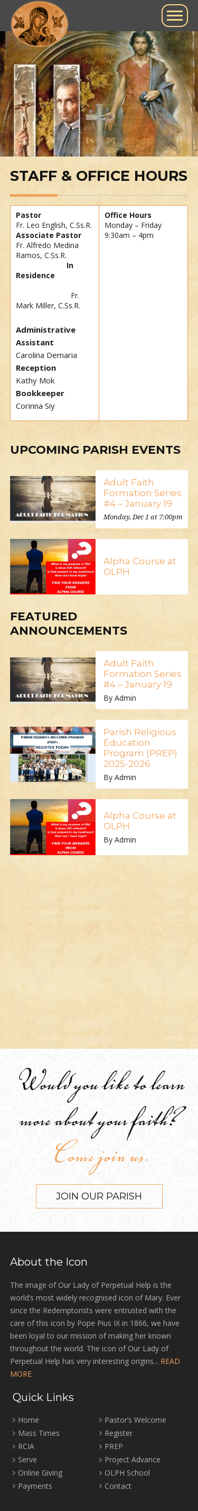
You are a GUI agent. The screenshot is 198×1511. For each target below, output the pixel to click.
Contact (118, 1486)
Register (119, 1433)
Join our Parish (99, 1196)
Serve (27, 1459)
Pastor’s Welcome (135, 1420)
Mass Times (39, 1433)
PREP (114, 1446)
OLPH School (127, 1473)
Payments (35, 1486)
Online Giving (40, 1473)
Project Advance (133, 1459)
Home (28, 1420)
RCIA (26, 1446)
